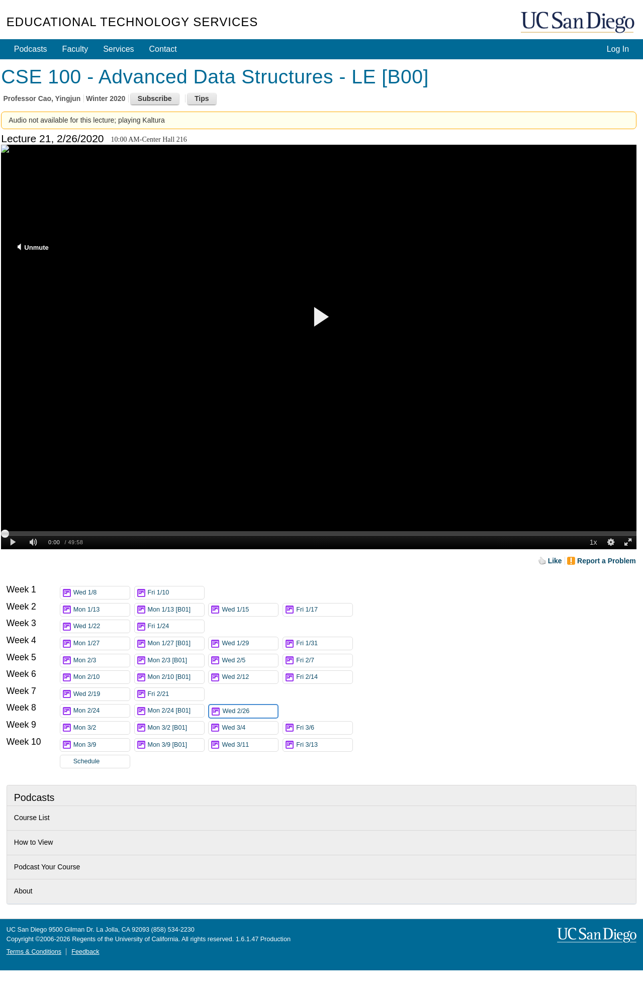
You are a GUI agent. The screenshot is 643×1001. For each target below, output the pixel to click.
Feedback (85, 951)
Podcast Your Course (47, 867)
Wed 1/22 (101, 626)
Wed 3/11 (250, 745)
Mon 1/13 (101, 610)
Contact (163, 49)
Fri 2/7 (324, 660)
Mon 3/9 (101, 745)
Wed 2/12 (250, 677)
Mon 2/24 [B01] (176, 711)
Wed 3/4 (250, 728)
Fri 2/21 (176, 694)
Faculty (75, 49)
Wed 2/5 (250, 660)
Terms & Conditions (34, 951)
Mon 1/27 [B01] (176, 643)
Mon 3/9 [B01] (176, 745)
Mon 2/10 (101, 677)
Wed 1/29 (250, 643)
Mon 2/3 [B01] (176, 660)
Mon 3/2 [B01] (176, 728)
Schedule (86, 761)
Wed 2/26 (250, 711)
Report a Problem (606, 561)
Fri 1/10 (176, 592)
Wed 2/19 (101, 694)
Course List (32, 818)
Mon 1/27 (101, 643)
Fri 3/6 (324, 728)
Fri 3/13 (324, 745)
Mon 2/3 (101, 660)
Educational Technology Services (132, 22)
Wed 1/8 (101, 592)
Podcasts (30, 49)
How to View (33, 842)
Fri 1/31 (324, 643)
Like (555, 561)
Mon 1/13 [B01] (176, 610)
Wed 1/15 (250, 610)
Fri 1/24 (176, 626)
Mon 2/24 (101, 711)
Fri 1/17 (324, 610)
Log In (618, 49)
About (23, 891)
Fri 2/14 (324, 677)
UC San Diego (578, 23)
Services (118, 49)
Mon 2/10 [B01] (176, 677)
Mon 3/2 (101, 728)
